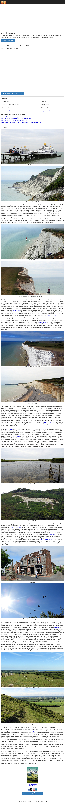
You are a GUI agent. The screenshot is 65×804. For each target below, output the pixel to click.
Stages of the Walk (8, 40)
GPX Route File (6, 111)
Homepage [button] (39, 793)
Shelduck (51, 534)
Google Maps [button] (6, 93)
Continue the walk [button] (28, 793)
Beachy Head (42, 322)
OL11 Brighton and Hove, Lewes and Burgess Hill (14, 120)
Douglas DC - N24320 (24, 743)
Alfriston (56, 627)
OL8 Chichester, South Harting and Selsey (12, 117)
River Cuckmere (16, 527)
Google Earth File (45, 111)
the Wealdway (16, 310)
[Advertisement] (32, 18)
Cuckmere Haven (6, 443)
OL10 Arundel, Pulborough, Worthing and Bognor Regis (16, 118)
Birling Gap (9, 429)
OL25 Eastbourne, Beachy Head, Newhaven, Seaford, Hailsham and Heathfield (22, 122)
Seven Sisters (16, 436)
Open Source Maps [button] (17, 93)
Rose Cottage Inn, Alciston (34, 731)
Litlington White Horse (46, 539)
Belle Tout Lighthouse (50, 422)
